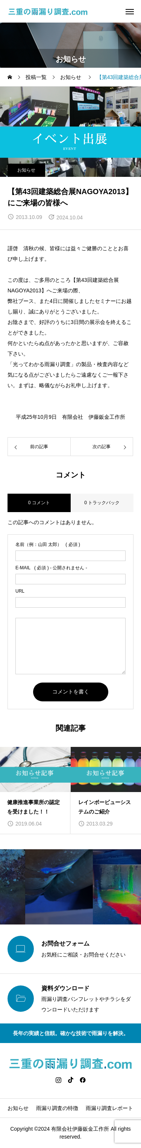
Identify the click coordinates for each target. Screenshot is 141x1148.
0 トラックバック (102, 502)
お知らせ (26, 170)
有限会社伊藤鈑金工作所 (80, 1129)
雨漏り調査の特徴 (57, 1108)
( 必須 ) (47, 544)
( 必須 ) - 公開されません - (51, 568)
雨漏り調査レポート (109, 1108)
